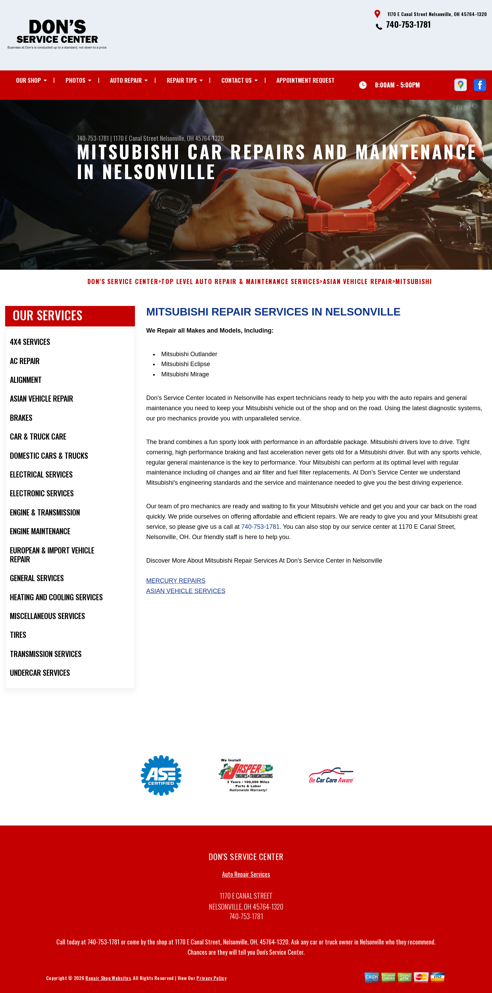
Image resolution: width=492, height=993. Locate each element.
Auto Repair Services (246, 882)
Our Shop (28, 80)
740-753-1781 (408, 24)
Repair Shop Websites (108, 986)
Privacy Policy (211, 986)
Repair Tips (182, 80)
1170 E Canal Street (136, 138)
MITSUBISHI (413, 290)
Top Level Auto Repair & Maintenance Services (240, 290)
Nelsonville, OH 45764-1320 (192, 138)
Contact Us (236, 80)
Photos (75, 80)
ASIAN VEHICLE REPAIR (358, 290)
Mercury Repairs (175, 589)
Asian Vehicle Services (186, 599)
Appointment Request (305, 80)
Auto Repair (126, 80)
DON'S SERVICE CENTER (123, 290)
